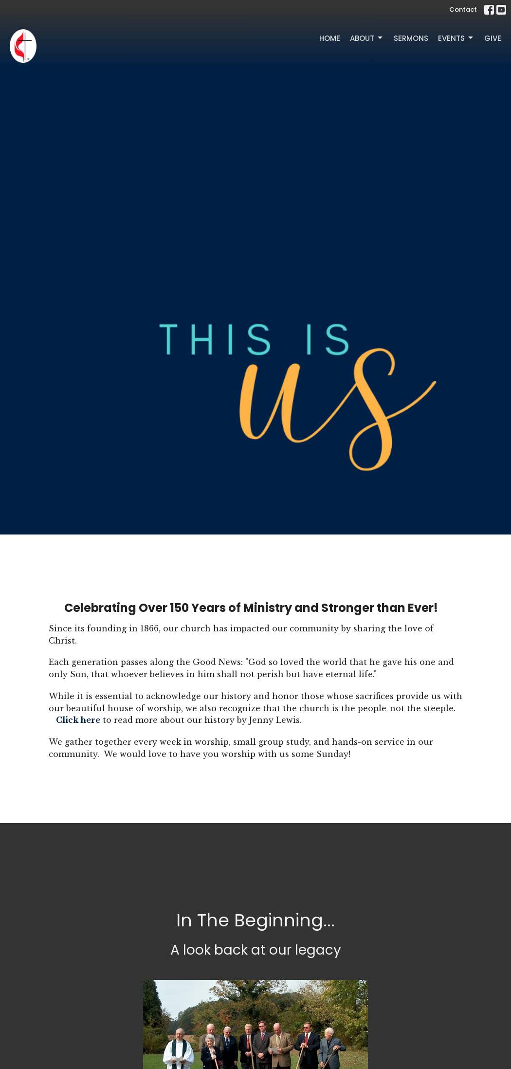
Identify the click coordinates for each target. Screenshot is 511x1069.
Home (329, 38)
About (367, 38)
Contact (463, 9)
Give (492, 38)
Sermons (411, 38)
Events (456, 38)
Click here (78, 720)
